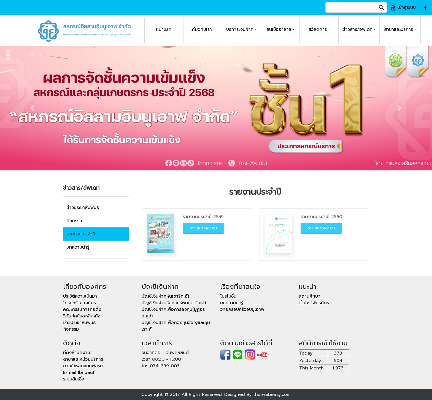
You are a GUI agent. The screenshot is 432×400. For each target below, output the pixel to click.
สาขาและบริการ (398, 29)
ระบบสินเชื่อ (73, 379)
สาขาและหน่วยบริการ (83, 359)
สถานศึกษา (309, 296)
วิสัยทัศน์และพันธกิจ (81, 316)
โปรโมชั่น (228, 296)
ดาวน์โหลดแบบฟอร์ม (83, 366)
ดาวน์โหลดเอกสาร (203, 234)
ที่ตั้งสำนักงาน (76, 352)
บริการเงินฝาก (239, 29)
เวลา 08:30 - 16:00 (161, 359)
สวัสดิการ (317, 29)
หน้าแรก (163, 29)
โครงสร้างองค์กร (79, 303)
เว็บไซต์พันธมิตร (314, 303)
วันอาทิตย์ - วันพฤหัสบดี (165, 352)
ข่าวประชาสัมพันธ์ (82, 207)
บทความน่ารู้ (77, 247)
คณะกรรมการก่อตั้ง (82, 309)
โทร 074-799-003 (161, 366)
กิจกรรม (74, 220)
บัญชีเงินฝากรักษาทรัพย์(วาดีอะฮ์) (174, 303)
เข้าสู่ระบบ (403, 7)
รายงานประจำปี (80, 234)
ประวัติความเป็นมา (80, 296)
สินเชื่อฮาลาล (278, 29)
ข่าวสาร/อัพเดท (357, 29)
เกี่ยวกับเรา (201, 29)
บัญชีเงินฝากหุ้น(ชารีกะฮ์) (165, 296)
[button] (32, 108)
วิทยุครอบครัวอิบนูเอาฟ (242, 309)
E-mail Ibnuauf (79, 372)
